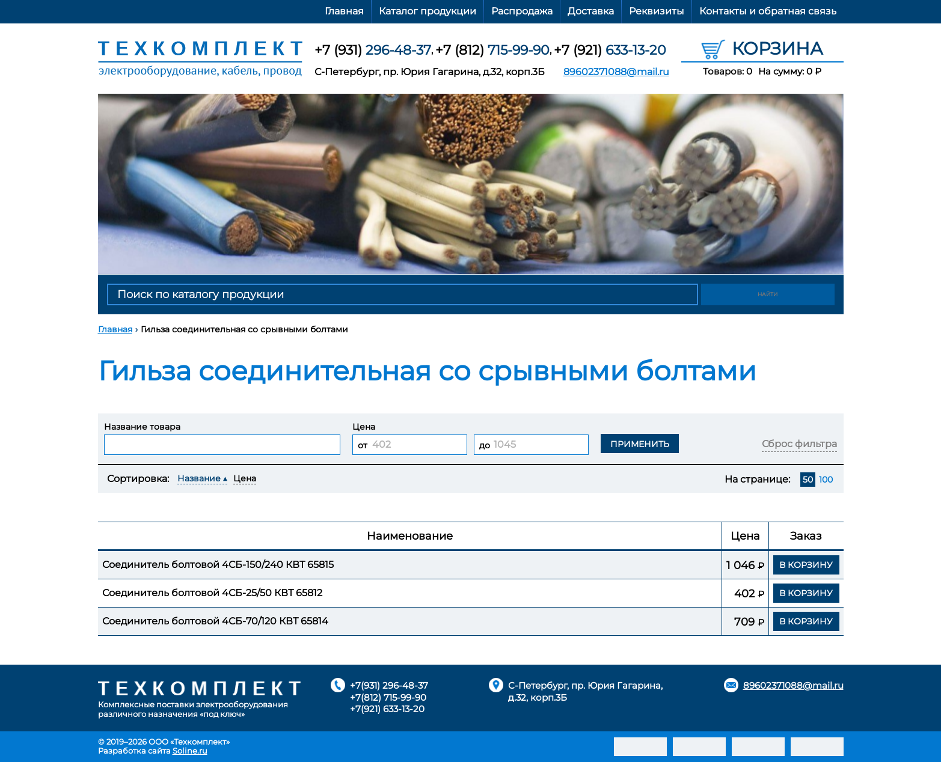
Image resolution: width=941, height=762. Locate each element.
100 (826, 479)
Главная (344, 11)
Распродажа (522, 11)
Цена (244, 478)
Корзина (762, 48)
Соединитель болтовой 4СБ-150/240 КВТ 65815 (218, 564)
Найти (768, 294)
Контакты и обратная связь (767, 11)
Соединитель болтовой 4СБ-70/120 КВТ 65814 (215, 621)
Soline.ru (190, 750)
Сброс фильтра (799, 444)
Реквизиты (656, 11)
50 (808, 479)
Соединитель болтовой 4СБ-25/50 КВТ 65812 (212, 593)
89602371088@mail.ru (616, 72)
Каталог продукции (427, 11)
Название (199, 478)
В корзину (806, 564)
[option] (471, 184)
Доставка (591, 11)
